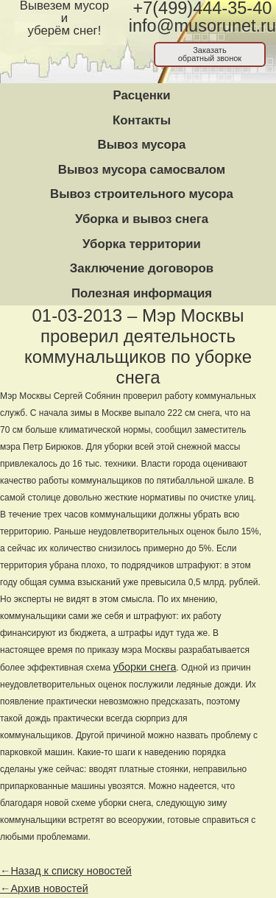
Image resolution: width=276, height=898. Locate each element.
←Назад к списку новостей (66, 871)
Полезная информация (141, 293)
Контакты (142, 120)
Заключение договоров (141, 268)
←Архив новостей (44, 888)
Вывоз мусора (142, 145)
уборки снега (144, 667)
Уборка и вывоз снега (141, 219)
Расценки (141, 95)
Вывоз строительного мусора (141, 194)
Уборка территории (141, 244)
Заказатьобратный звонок (210, 54)
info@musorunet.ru (202, 25)
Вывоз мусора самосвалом (141, 170)
